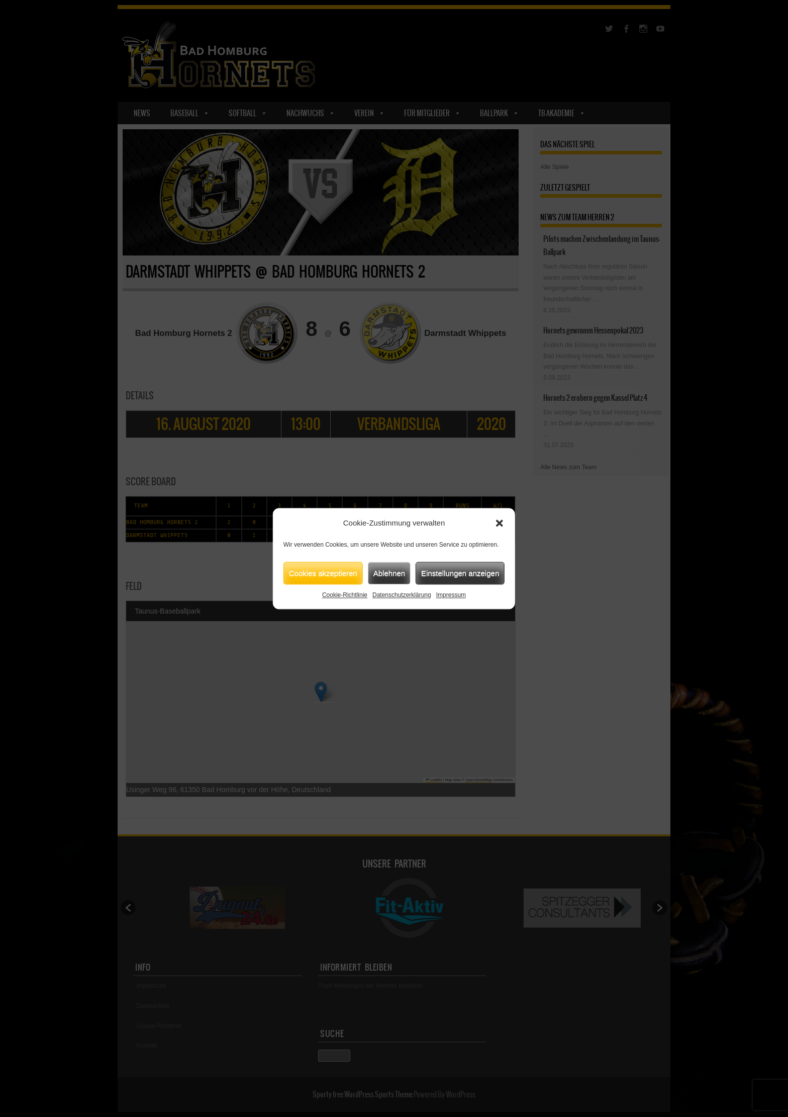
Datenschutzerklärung (401, 594)
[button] (500, 523)
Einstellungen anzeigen (460, 573)
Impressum (451, 594)
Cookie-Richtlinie (344, 594)
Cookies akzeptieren (323, 573)
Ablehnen (389, 573)
